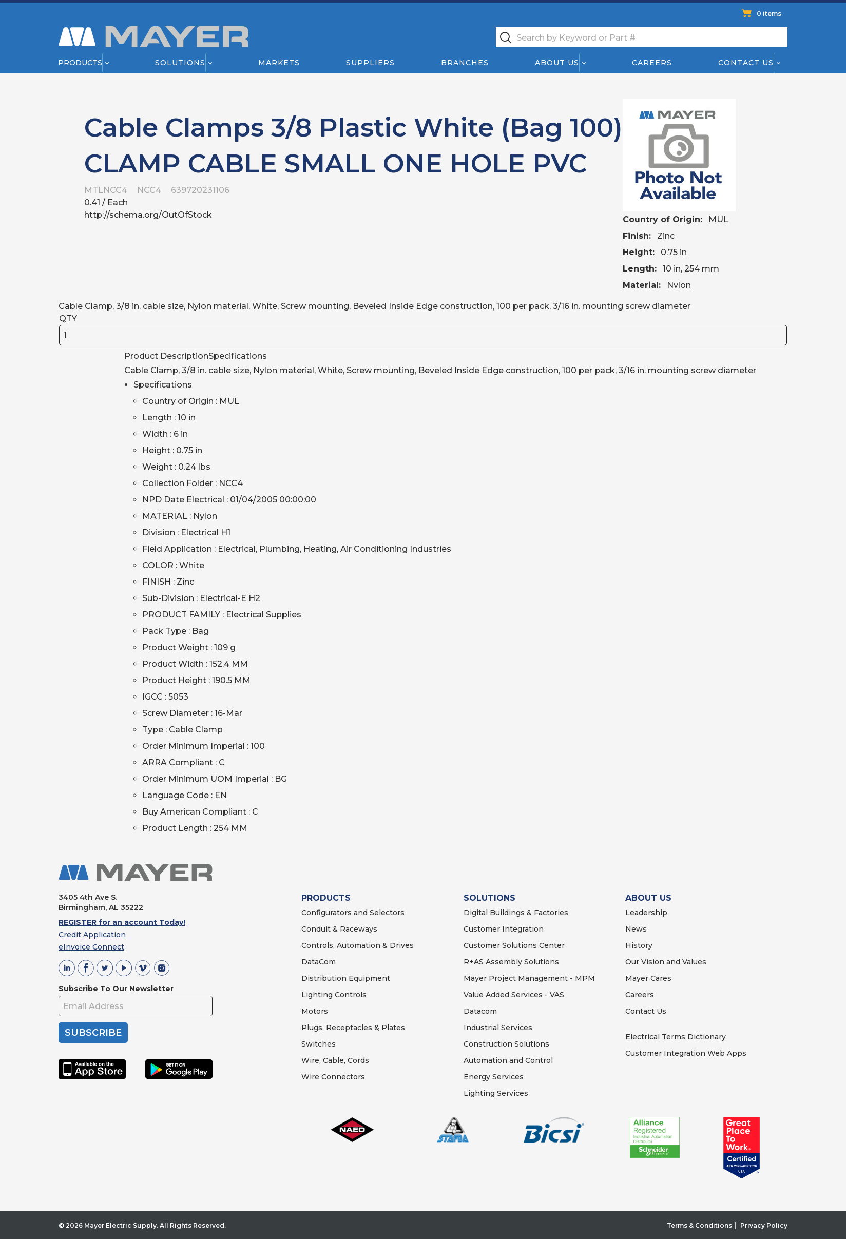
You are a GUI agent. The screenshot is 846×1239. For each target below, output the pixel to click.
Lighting (317, 994)
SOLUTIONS (489, 898)
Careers (652, 62)
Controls (350, 994)
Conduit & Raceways (339, 929)
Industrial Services (498, 1027)
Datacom (480, 1011)
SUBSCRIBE (93, 1032)
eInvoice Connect (91, 947)
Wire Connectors (333, 1076)
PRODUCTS (326, 898)
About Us (557, 62)
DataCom (318, 961)
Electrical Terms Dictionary (675, 1036)
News (636, 929)
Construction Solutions (506, 1044)
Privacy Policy (763, 1225)
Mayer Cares (648, 978)
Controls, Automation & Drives (357, 945)
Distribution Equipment (345, 978)
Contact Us (746, 62)
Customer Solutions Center (514, 945)
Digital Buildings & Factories (516, 912)
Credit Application (92, 934)
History (638, 945)
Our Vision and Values (665, 961)
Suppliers (370, 62)
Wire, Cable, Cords (335, 1060)
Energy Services (494, 1076)
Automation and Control (508, 1060)
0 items (769, 13)
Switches (318, 1044)
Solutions (180, 62)
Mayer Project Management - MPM (529, 978)
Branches (465, 62)
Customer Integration (504, 929)
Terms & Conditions (699, 1225)
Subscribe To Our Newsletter (116, 988)
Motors (314, 1011)
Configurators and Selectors (353, 912)
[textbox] (641, 37)
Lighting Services (496, 1093)
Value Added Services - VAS (514, 994)
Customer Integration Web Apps (685, 1053)
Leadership (646, 912)
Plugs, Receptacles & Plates (353, 1027)
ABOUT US (648, 898)
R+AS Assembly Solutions (511, 961)
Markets (278, 62)
